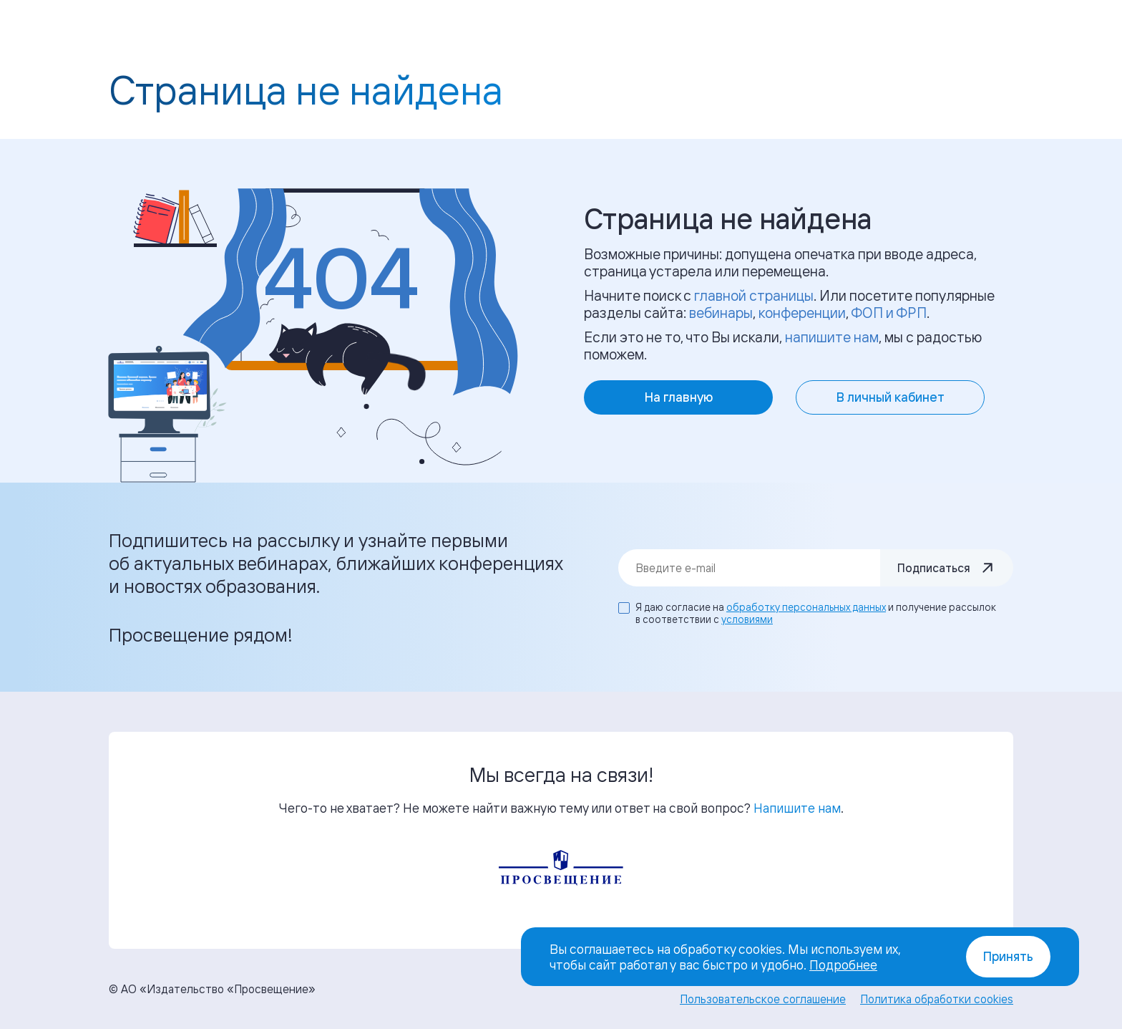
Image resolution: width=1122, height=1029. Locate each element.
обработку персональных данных (806, 607)
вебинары (721, 313)
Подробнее (843, 964)
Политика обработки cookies (936, 999)
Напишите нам (797, 808)
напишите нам (832, 337)
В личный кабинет (890, 397)
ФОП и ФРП (889, 313)
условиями (747, 619)
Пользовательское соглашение (763, 999)
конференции (802, 313)
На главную (679, 397)
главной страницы (754, 295)
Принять (1008, 956)
